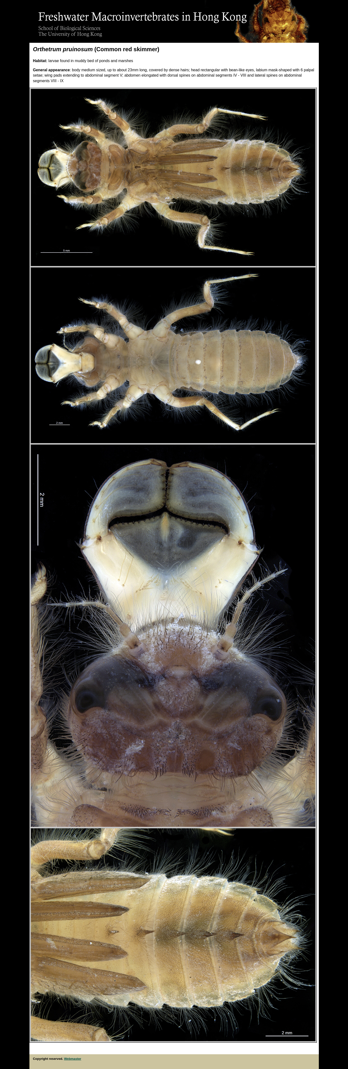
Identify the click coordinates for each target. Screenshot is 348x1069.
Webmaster (72, 1059)
